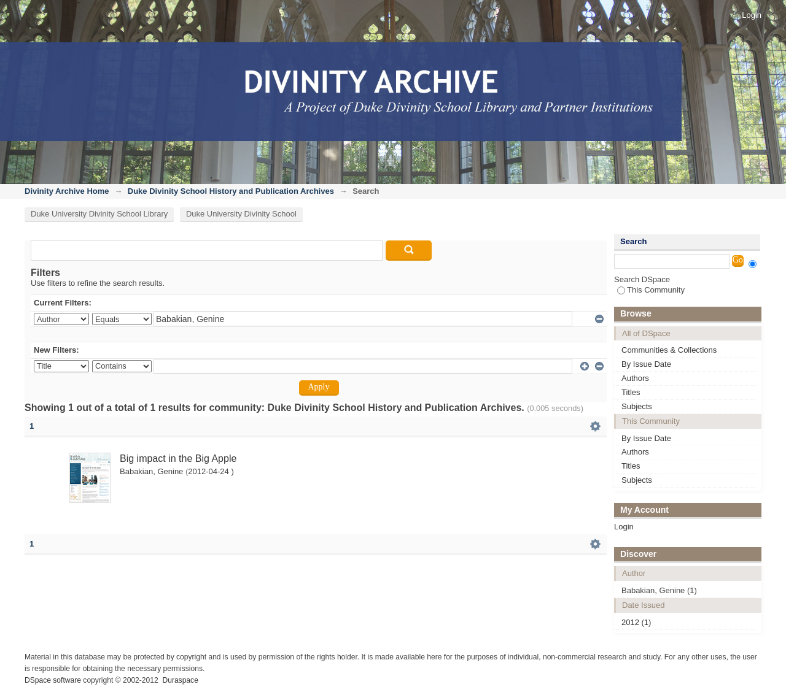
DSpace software (53, 680)
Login (751, 15)
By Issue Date (646, 364)
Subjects (636, 406)
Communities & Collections (669, 350)
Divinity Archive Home (67, 191)
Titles (630, 392)
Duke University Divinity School (241, 213)
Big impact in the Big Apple (178, 458)
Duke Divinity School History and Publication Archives (231, 191)
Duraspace (180, 680)
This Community (651, 289)
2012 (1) (636, 622)
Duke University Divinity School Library (99, 213)
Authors (635, 378)
